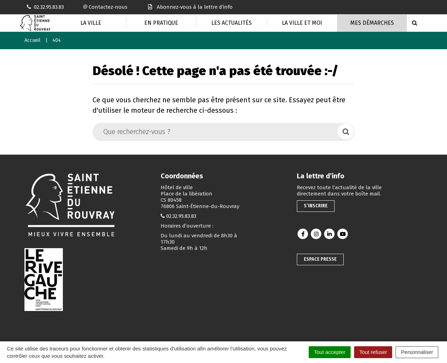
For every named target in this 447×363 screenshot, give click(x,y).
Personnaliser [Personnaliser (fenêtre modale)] (417, 352)
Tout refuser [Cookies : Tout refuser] (373, 352)
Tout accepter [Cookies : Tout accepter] (329, 352)
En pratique (161, 23)
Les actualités (231, 23)
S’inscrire (316, 206)
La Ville (90, 23)
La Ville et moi (302, 23)
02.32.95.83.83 (181, 216)
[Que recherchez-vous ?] (216, 131)
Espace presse (320, 259)
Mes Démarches (372, 23)
